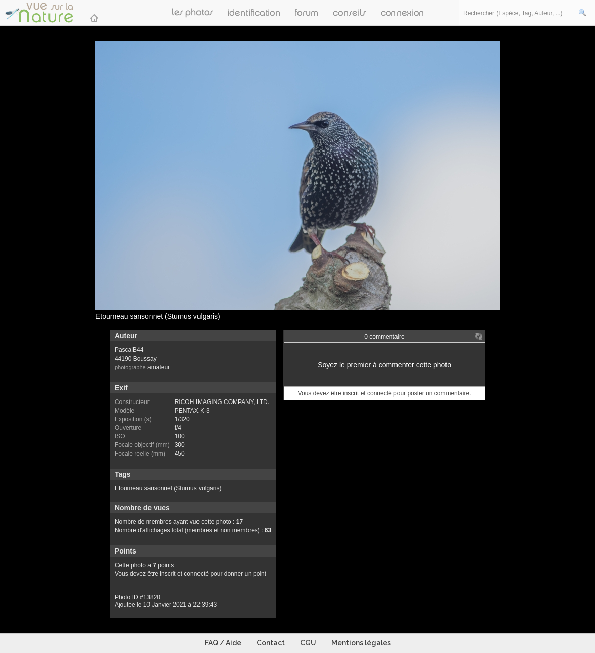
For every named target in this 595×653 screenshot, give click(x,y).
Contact (271, 643)
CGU (308, 643)
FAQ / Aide (223, 643)
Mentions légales (361, 643)
